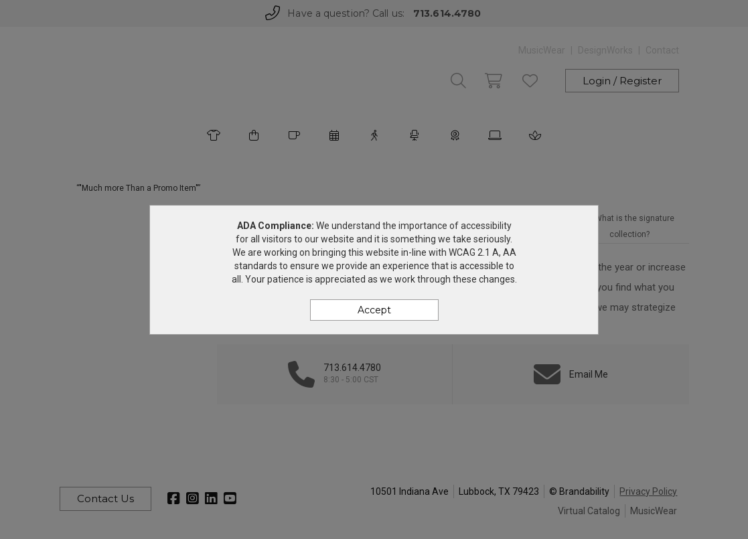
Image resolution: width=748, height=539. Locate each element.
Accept (374, 310)
